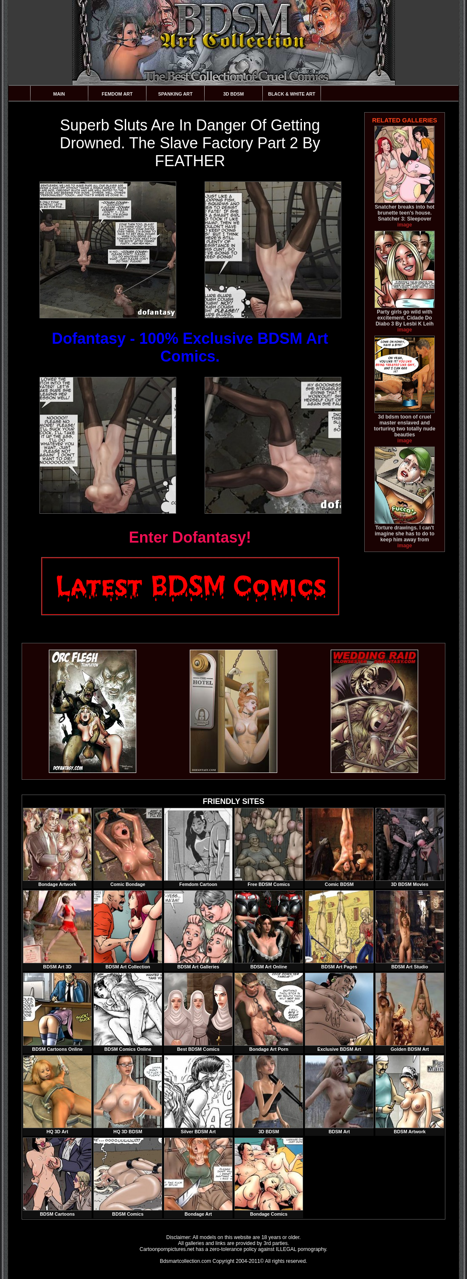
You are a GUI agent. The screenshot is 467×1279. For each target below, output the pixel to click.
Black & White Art (291, 93)
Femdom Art (117, 93)
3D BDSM (233, 93)
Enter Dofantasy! (190, 537)
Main (59, 93)
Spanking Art (175, 93)
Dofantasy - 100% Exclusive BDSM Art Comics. (190, 347)
